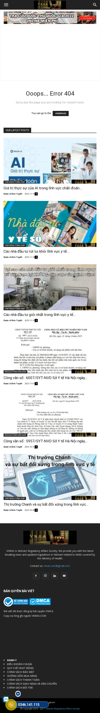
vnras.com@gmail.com (57, 566)
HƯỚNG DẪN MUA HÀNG (22, 676)
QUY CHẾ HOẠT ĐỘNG (20, 668)
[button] (6, 5)
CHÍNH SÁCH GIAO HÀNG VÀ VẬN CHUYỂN (32, 683)
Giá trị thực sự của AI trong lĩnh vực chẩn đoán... (43, 188)
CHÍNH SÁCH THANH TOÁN (23, 679)
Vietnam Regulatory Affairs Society (62, 708)
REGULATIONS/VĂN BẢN (15, 371)
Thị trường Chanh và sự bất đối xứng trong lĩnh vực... (46, 504)
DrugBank (50, 702)
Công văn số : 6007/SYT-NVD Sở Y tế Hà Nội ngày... (46, 378)
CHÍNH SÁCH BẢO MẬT (20, 672)
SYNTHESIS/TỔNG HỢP (15, 182)
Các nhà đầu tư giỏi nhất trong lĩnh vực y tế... (40, 315)
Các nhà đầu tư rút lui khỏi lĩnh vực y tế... (36, 251)
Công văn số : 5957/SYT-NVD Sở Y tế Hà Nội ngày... (46, 441)
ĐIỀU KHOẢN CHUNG (19, 664)
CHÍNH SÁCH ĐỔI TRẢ (20, 687)
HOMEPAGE (60, 113)
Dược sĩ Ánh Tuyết (13, 193)
